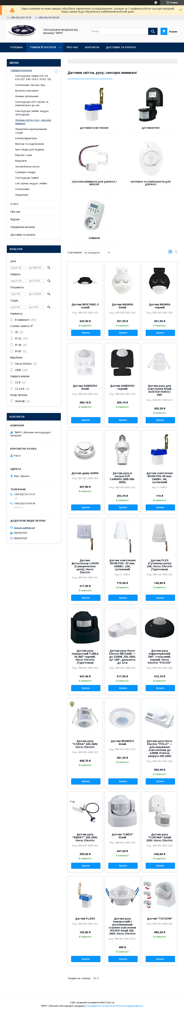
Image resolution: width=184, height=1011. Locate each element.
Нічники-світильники (26, 96)
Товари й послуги (42, 47)
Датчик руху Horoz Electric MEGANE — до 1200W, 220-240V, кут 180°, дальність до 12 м (122, 656)
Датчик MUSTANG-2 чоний (85, 306)
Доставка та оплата (121, 47)
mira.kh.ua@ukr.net (24, 527)
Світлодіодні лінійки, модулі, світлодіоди (32, 113)
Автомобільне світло (27, 166)
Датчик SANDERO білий (85, 387)
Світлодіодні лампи (26, 177)
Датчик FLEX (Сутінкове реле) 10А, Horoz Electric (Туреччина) (159, 565)
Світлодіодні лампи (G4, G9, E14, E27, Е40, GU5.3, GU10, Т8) (33, 77)
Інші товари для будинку (29, 149)
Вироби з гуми (23, 155)
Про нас (72, 47)
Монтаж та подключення (29, 143)
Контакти (92, 47)
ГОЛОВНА (16, 47)
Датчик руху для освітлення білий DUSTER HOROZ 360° (159, 390)
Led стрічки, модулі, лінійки (31, 183)
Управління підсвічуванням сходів (31, 131)
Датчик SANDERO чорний (122, 387)
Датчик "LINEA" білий (122, 836)
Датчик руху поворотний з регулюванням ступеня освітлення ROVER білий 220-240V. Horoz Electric (122, 926)
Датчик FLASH (85, 918)
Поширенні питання (23, 227)
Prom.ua (109, 1002)
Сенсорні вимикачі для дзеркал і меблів (94, 183)
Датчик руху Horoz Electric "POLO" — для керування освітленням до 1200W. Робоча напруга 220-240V (159, 749)
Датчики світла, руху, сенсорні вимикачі (33, 122)
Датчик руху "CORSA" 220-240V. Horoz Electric (85, 744)
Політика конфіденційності (129, 1006)
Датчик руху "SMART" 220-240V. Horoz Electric (85, 837)
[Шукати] (153, 31)
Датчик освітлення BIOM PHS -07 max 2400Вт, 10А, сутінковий (122, 565)
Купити (86, 332)
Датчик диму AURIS (85, 473)
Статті (14, 203)
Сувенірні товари (25, 172)
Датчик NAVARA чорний (159, 306)
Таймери (94, 238)
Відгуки (15, 219)
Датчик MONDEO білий (122, 743)
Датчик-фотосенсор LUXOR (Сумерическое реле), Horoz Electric (85, 566)
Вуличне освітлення (26, 90)
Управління (21, 194)
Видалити (21, 160)
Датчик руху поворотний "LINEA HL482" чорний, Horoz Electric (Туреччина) (85, 656)
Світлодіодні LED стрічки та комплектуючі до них (31, 103)
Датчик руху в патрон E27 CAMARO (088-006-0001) (122, 478)
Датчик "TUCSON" (159, 918)
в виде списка (175, 252)
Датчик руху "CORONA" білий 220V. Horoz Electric (159, 837)
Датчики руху (151, 128)
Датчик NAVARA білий (122, 306)
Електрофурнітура (26, 138)
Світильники (22, 189)
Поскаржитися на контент (99, 1006)
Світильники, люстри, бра (30, 85)
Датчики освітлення (94, 128)
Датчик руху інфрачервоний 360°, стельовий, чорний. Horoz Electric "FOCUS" (159, 656)
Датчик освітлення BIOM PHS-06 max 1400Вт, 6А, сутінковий (159, 478)
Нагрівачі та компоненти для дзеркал (151, 183)
